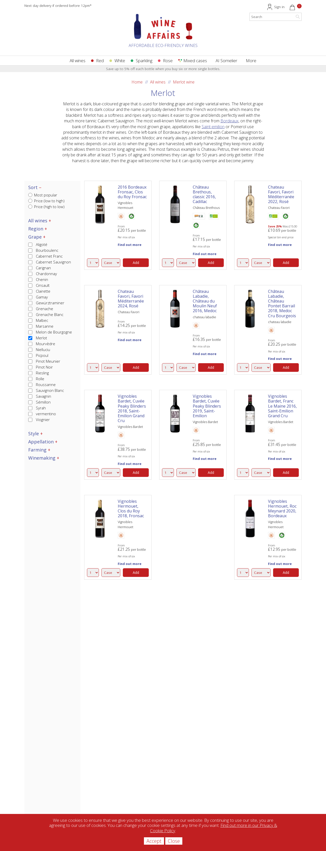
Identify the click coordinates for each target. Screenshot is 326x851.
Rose (168, 60)
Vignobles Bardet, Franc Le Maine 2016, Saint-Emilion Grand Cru (282, 406)
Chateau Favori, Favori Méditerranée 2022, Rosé (281, 194)
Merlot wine (184, 82)
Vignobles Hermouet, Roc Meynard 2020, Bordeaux (282, 508)
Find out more (129, 244)
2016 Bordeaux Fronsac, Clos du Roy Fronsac (132, 191)
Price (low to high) (46, 200)
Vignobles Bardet (130, 426)
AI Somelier (226, 60)
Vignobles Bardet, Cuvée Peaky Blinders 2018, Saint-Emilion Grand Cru (132, 408)
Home (137, 82)
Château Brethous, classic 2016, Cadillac (204, 194)
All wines (77, 60)
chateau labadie (204, 317)
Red (100, 60)
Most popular (42, 195)
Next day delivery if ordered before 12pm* (58, 5)
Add (136, 262)
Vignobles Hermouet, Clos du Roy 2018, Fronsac (131, 508)
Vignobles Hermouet (125, 205)
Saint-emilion (213, 126)
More (251, 60)
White (119, 60)
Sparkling (144, 60)
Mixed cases (195, 60)
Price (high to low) (46, 206)
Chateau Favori (279, 207)
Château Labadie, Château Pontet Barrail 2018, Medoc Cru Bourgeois (282, 304)
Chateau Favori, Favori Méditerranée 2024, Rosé (131, 299)
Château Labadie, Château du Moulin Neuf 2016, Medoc (205, 301)
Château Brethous (206, 207)
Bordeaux (229, 121)
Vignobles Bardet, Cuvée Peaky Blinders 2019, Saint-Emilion (207, 406)
